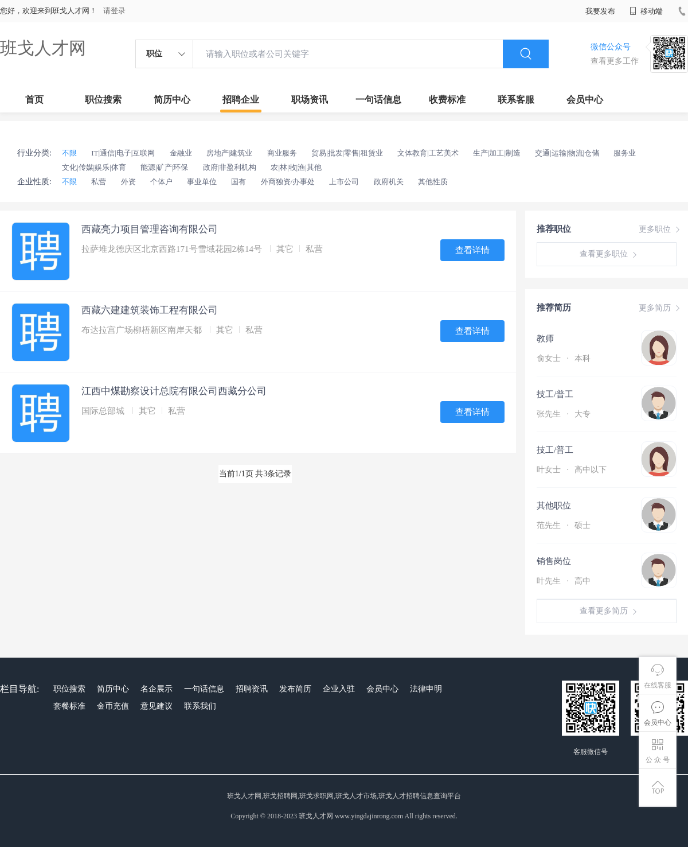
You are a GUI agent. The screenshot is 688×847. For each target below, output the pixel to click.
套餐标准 (69, 706)
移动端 (646, 11)
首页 (34, 99)
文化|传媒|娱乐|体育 (94, 167)
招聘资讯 (252, 689)
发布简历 (295, 689)
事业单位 (202, 181)
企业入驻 (339, 689)
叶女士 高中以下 (572, 469)
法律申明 (426, 689)
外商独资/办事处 (288, 181)
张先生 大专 (564, 414)
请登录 (114, 10)
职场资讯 (309, 99)
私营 (98, 181)
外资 (128, 181)
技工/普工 (555, 394)
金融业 (181, 153)
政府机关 (389, 181)
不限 (69, 153)
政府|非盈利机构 (230, 167)
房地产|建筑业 (229, 153)
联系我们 (200, 706)
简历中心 (172, 99)
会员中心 (584, 99)
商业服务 (282, 153)
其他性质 (433, 181)
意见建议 (156, 706)
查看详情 (472, 250)
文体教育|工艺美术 (428, 153)
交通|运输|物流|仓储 (567, 153)
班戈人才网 (43, 47)
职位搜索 (103, 99)
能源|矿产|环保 (164, 167)
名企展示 (156, 689)
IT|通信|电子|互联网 (123, 153)
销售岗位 (554, 561)
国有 (238, 181)
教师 (545, 338)
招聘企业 (240, 99)
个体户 (161, 181)
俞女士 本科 (564, 358)
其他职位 (554, 505)
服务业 (624, 153)
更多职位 (660, 229)
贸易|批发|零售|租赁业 (347, 153)
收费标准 (447, 99)
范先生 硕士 (564, 525)
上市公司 (344, 181)
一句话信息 (378, 99)
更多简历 (660, 308)
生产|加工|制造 (497, 153)
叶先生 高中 (564, 581)
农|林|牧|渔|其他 (296, 167)
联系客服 (516, 99)
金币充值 (113, 706)
